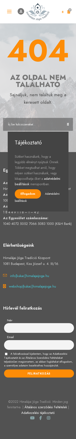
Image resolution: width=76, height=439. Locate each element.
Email (10, 337)
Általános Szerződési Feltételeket (44, 358)
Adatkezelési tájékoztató (38, 412)
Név (9, 320)
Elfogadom (27, 194)
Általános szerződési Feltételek (46, 407)
